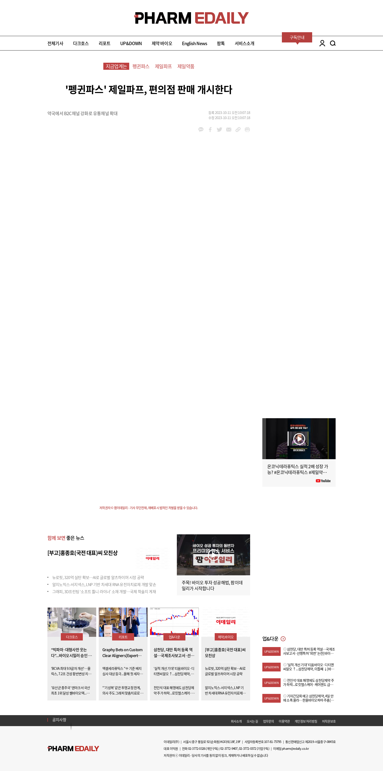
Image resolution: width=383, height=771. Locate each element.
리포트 (105, 43)
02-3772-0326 (196, 748)
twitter (219, 129)
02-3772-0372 (247, 748)
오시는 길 (252, 721)
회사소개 (236, 721)
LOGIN (321, 43)
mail (229, 129)
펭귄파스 (140, 66)
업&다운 (174, 636)
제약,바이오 (226, 636)
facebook (210, 129)
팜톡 (221, 43)
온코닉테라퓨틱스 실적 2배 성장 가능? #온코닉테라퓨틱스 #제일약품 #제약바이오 (298, 472)
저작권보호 (329, 721)
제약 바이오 (162, 43)
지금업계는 (116, 66)
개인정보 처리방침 (306, 721)
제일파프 (163, 66)
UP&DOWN (131, 43)
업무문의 (268, 721)
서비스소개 (245, 43)
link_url (238, 129)
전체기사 (55, 43)
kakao (201, 129)
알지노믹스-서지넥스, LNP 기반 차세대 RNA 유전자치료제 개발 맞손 (104, 584)
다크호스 (81, 43)
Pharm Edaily (73, 748)
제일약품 (185, 66)
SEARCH (333, 43)
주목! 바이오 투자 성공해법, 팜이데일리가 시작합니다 (212, 585)
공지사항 (59, 719)
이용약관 (284, 721)
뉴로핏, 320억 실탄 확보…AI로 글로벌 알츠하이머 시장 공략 (98, 577)
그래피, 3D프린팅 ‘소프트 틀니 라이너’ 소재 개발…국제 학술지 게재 (104, 591)
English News (194, 43)
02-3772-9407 (228, 748)
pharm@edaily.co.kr (295, 748)
